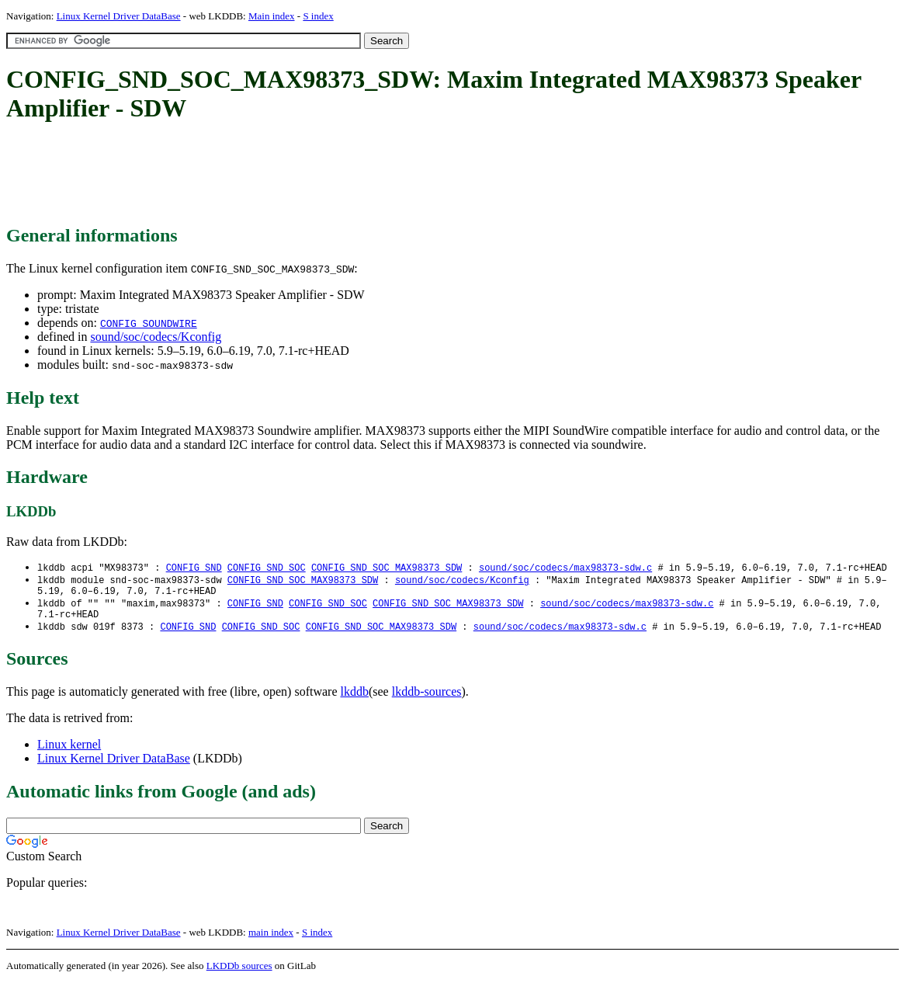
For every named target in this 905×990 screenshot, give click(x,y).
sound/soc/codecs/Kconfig (155, 336)
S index (318, 16)
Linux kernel (69, 752)
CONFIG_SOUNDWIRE (148, 323)
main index (270, 940)
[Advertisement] (288, 175)
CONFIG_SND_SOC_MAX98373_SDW (386, 568)
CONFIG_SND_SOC (266, 568)
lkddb (355, 699)
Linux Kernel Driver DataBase (119, 16)
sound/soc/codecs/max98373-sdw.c (565, 568)
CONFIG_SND (194, 568)
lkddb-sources (427, 699)
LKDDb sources (239, 973)
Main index (271, 16)
